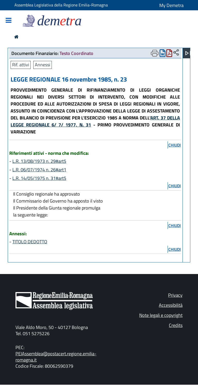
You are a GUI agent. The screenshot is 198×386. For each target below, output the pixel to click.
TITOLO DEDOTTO (29, 241)
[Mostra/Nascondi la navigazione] (8, 21)
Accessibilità (171, 305)
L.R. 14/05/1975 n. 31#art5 (39, 178)
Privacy (175, 295)
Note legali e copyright (161, 315)
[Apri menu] (188, 53)
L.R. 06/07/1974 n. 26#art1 (39, 169)
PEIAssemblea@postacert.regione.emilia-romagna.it (55, 356)
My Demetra (171, 5)
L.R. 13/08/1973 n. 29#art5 (39, 161)
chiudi (174, 145)
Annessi (42, 64)
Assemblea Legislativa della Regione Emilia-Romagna (61, 5)
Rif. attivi (20, 64)
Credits (176, 325)
